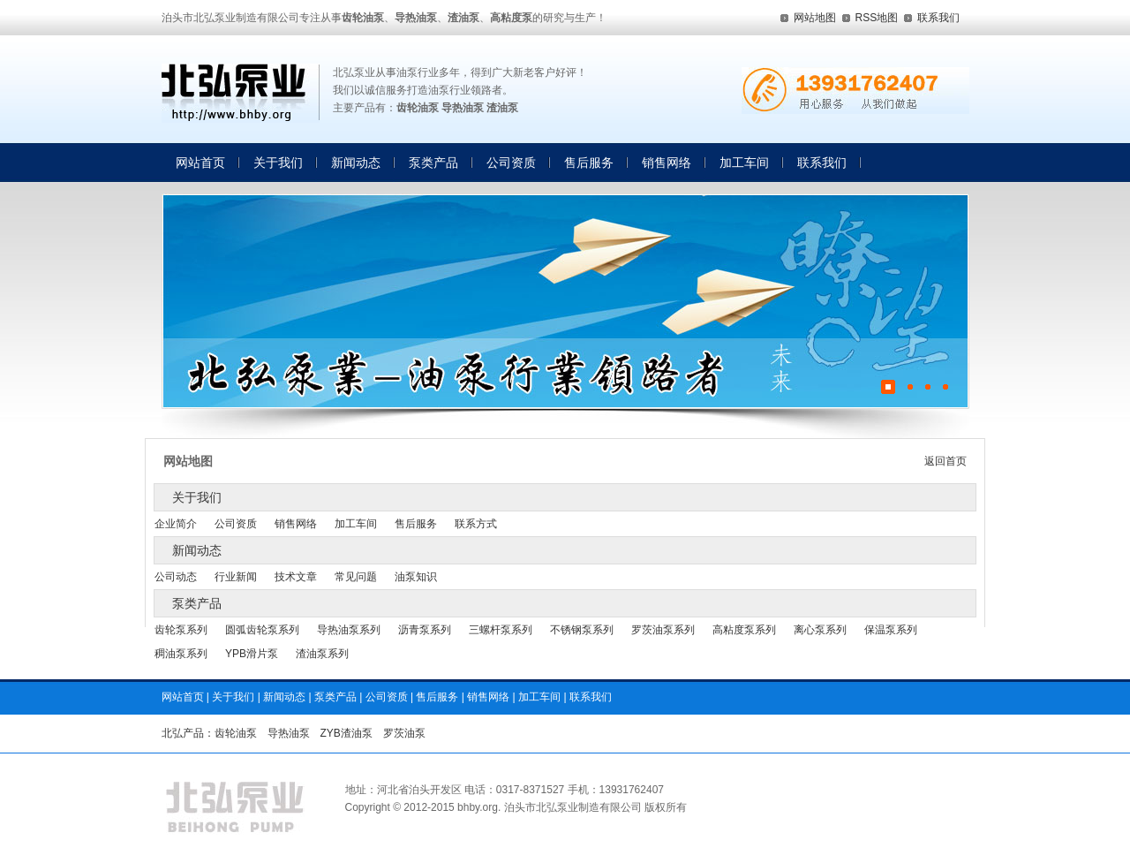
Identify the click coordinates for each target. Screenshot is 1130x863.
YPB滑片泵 (251, 653)
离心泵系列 (820, 630)
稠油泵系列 (180, 653)
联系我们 (938, 17)
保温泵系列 (890, 630)
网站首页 (200, 162)
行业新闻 (236, 577)
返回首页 (945, 461)
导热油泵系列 (348, 630)
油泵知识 (416, 577)
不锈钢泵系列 (582, 630)
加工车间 (744, 162)
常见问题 (356, 577)
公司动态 (175, 577)
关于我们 (278, 162)
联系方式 (476, 524)
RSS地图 (877, 17)
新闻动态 (355, 162)
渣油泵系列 (322, 653)
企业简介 (175, 524)
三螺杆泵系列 (500, 630)
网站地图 (815, 17)
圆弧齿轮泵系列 (262, 630)
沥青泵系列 (424, 630)
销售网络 (666, 162)
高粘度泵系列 (744, 630)
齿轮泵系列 (180, 630)
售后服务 (589, 162)
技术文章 (296, 577)
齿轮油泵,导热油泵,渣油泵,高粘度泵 (241, 93)
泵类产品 (433, 162)
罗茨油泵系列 (663, 630)
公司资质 (511, 162)
